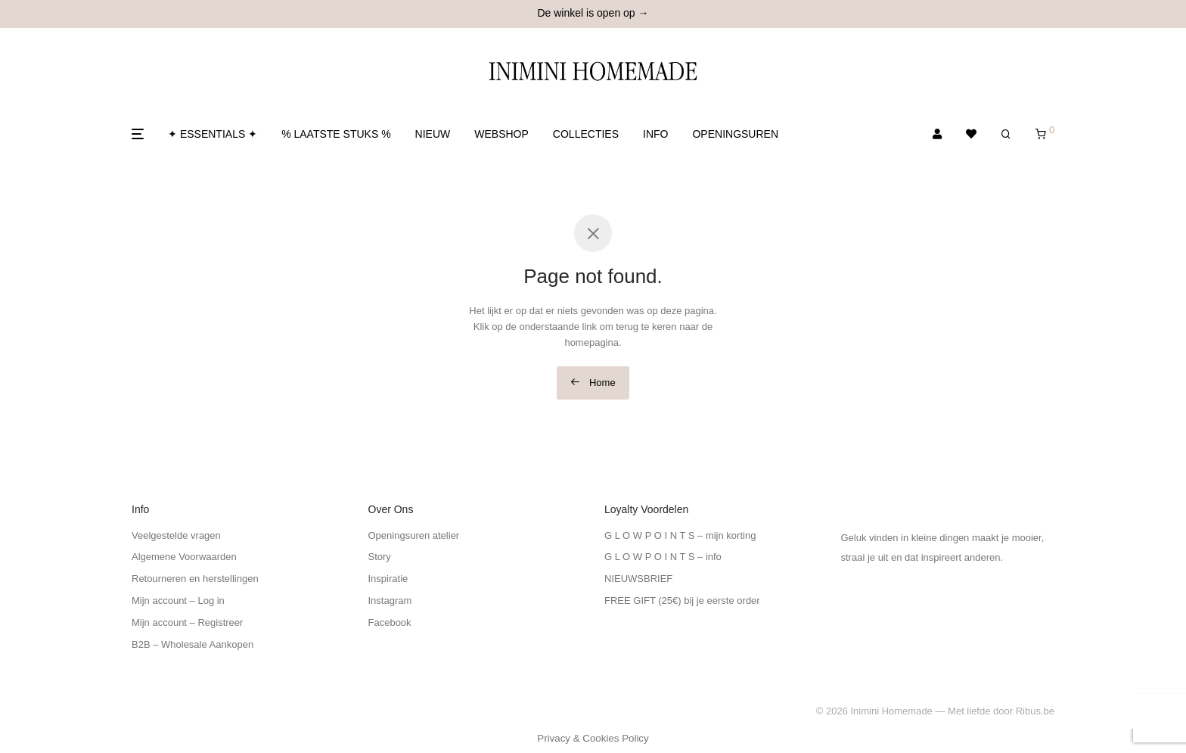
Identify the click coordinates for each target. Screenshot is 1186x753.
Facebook (389, 622)
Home (592, 382)
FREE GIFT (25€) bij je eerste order (682, 600)
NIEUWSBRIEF (638, 578)
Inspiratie (388, 578)
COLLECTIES (586, 134)
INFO (655, 134)
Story (379, 556)
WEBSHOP (501, 134)
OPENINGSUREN (735, 134)
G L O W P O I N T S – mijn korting (680, 535)
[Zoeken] (1006, 134)
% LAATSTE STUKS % (335, 134)
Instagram (390, 600)
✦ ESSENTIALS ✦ (212, 134)
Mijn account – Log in (178, 600)
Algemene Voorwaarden (184, 556)
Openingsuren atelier (414, 535)
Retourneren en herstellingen (195, 578)
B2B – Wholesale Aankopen (192, 644)
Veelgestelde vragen (176, 535)
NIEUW (433, 134)
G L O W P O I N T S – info (663, 556)
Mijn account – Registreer (187, 622)
